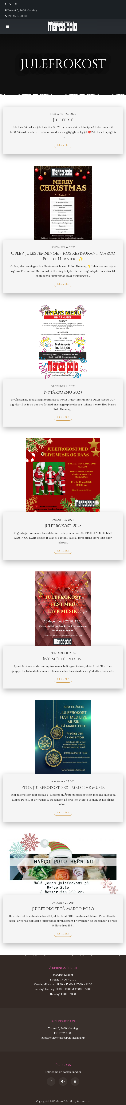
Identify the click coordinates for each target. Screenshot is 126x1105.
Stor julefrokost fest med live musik (63, 787)
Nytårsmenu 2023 (63, 392)
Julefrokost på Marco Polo (63, 909)
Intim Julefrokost (63, 659)
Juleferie (63, 120)
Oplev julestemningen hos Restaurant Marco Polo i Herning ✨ (63, 256)
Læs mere (63, 145)
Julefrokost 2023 (63, 526)
